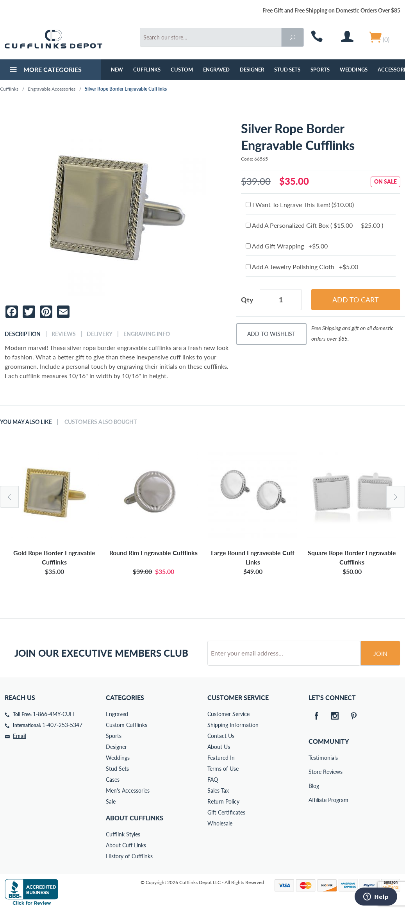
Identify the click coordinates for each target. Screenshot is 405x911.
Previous (9, 497)
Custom (182, 69)
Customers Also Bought (100, 422)
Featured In (221, 757)
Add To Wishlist (271, 333)
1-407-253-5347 (62, 725)
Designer (252, 69)
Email (19, 735)
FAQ (212, 779)
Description (23, 334)
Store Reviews (314, 771)
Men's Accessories (128, 790)
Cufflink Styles (123, 834)
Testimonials (314, 757)
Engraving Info (146, 334)
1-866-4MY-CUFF (54, 714)
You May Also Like (26, 422)
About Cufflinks (134, 818)
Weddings (354, 69)
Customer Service (228, 714)
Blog (314, 785)
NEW (117, 69)
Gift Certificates (226, 812)
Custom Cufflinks (126, 725)
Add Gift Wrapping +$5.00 (287, 246)
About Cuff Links (126, 845)
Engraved (216, 69)
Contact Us (220, 735)
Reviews (64, 334)
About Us (218, 746)
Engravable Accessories (51, 89)
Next (395, 497)
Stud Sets (287, 69)
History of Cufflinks (129, 856)
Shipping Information (233, 725)
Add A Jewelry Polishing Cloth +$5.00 (302, 266)
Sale (111, 801)
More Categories (45, 70)
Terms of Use (223, 768)
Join (380, 653)
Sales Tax (218, 790)
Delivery (99, 334)
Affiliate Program (314, 800)
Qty (247, 299)
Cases (113, 779)
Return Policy (223, 801)
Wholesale (219, 823)
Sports (320, 69)
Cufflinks (147, 69)
